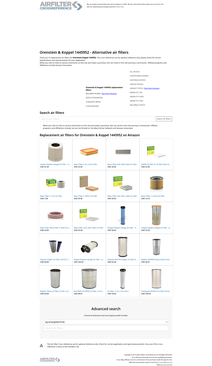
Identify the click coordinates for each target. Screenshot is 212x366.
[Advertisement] (106, 30)
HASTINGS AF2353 (137, 80)
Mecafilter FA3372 (137, 105)
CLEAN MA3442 (92, 106)
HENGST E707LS (137, 88)
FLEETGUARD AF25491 (139, 76)
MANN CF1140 (136, 92)
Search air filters (164, 119)
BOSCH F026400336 (94, 97)
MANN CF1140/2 (137, 96)
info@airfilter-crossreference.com (161, 362)
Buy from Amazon (109, 93)
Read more (120, 7)
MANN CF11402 (136, 100)
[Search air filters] (98, 119)
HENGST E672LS (136, 84)
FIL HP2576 (134, 71)
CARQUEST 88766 (93, 102)
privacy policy (167, 365)
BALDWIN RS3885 (93, 93)
